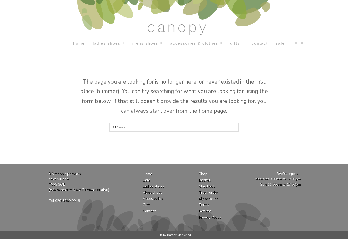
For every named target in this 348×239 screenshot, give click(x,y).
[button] (296, 43)
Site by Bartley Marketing (174, 235)
